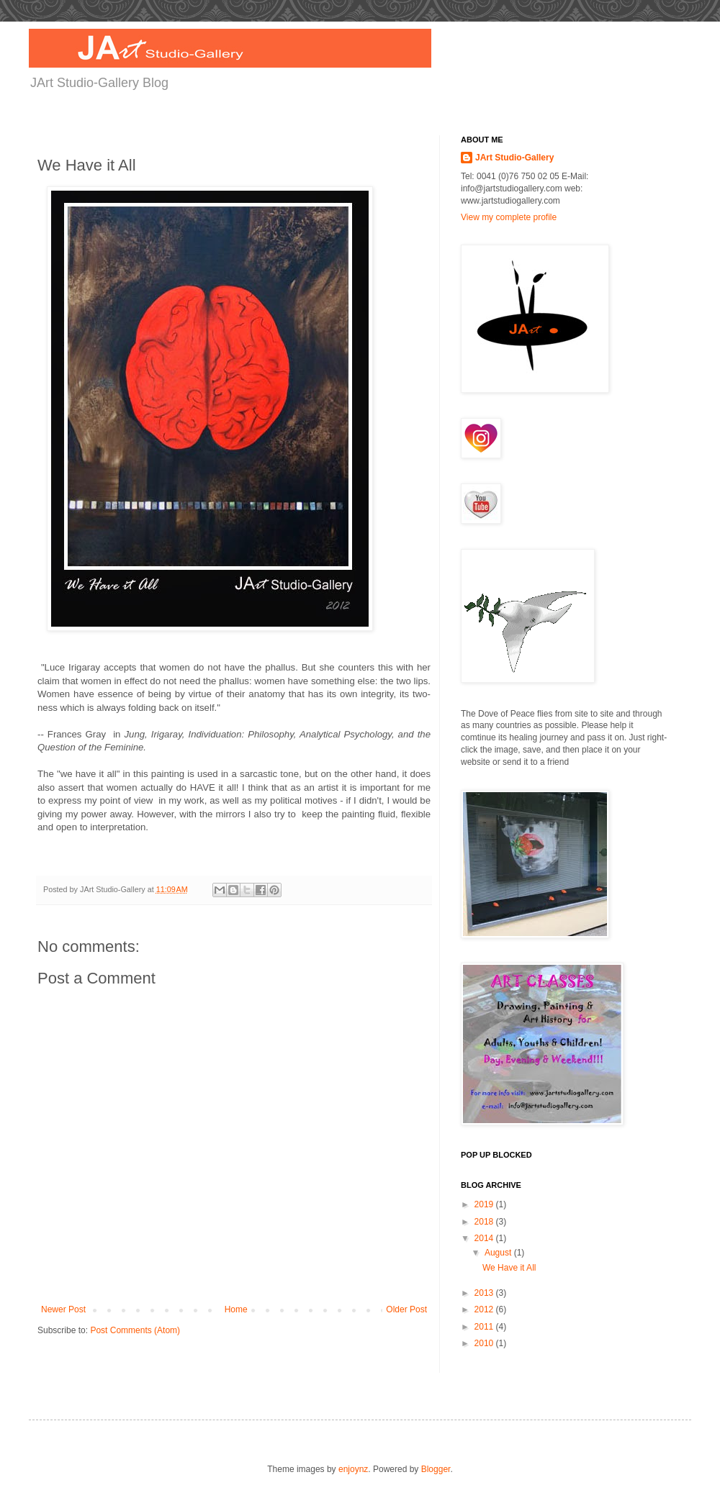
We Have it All (509, 1268)
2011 (485, 1327)
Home (236, 1309)
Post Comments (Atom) (135, 1330)
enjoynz (353, 1469)
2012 (485, 1309)
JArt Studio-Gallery (514, 158)
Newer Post (63, 1309)
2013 (485, 1293)
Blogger (436, 1469)
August (499, 1253)
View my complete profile (509, 217)
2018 (485, 1222)
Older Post (406, 1309)
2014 (485, 1238)
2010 (485, 1343)
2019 (485, 1204)
